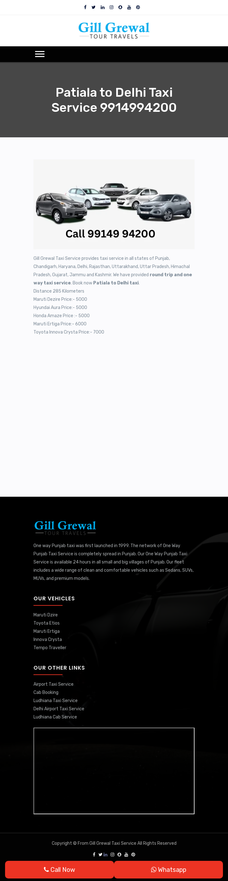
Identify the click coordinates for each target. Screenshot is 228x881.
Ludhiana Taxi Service (55, 700)
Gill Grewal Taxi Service (113, 843)
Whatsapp (168, 869)
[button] (40, 54)
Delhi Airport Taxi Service (58, 709)
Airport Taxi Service (53, 684)
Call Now (59, 869)
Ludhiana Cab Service (55, 717)
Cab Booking (45, 692)
